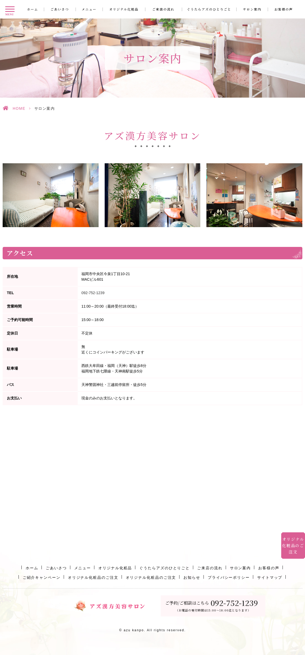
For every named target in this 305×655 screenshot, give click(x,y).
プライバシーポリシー (229, 577)
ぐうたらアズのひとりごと (209, 9)
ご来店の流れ (163, 9)
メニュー (89, 9)
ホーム (32, 9)
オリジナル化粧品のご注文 (93, 577)
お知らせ (191, 577)
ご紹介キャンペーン (42, 577)
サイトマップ (269, 577)
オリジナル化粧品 (123, 9)
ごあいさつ (59, 9)
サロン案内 (252, 9)
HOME (19, 108)
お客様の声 (283, 9)
